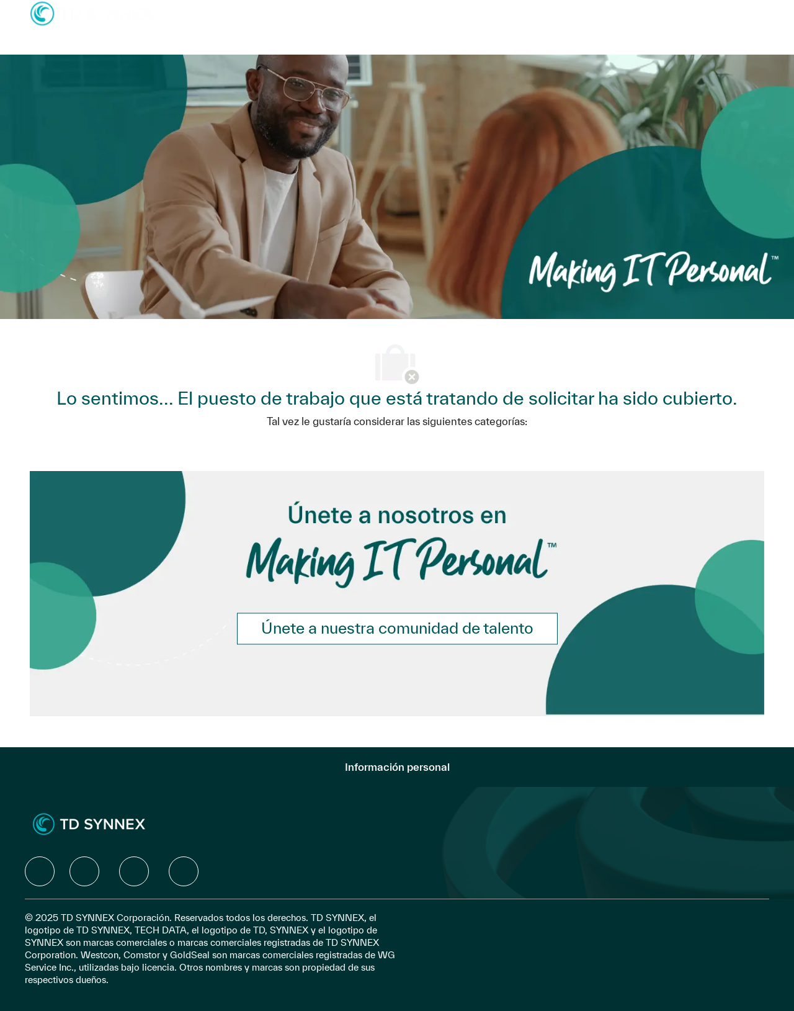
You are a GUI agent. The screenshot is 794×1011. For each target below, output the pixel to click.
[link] (397, 628)
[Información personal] (397, 767)
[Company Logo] (92, 12)
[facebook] (40, 871)
